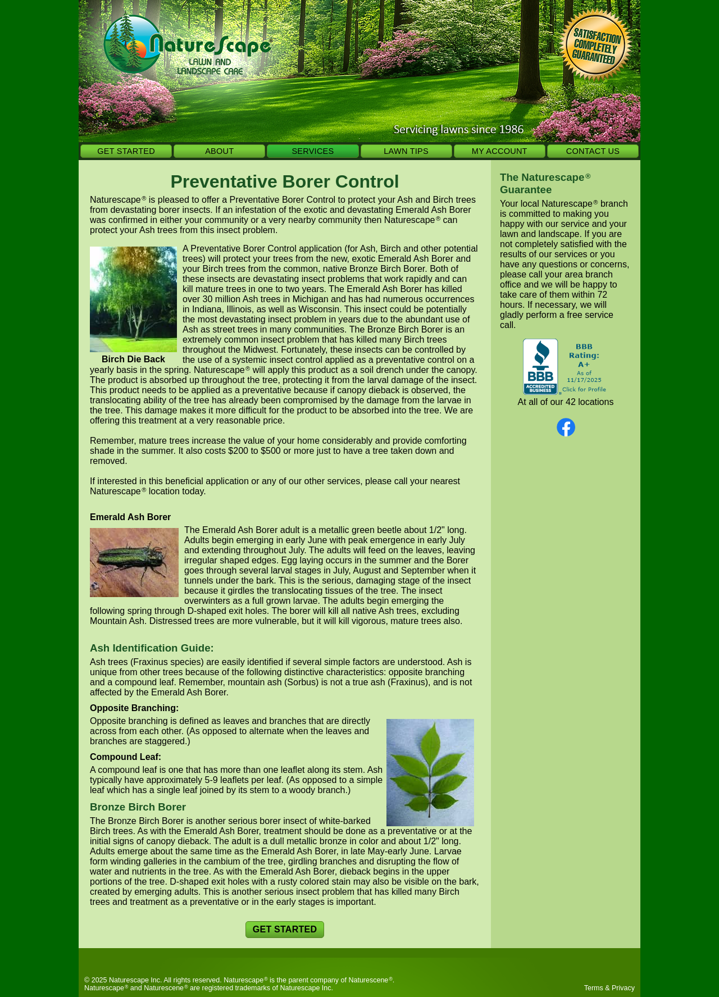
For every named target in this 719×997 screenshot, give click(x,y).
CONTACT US (593, 151)
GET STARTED (126, 151)
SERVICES (313, 151)
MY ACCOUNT (499, 151)
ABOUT (219, 151)
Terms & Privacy (609, 988)
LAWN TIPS (406, 151)
